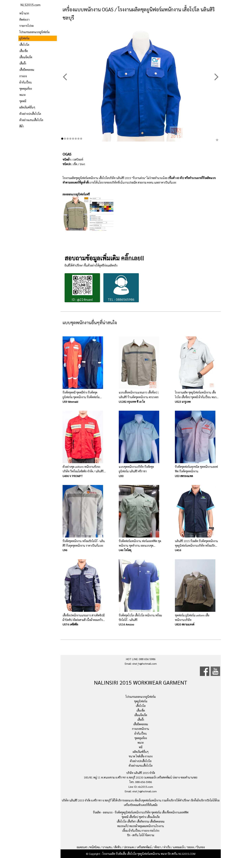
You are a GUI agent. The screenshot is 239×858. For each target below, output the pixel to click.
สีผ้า (21, 126)
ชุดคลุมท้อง (25, 88)
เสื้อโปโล (24, 44)
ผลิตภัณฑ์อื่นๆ (27, 107)
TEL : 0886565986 (121, 288)
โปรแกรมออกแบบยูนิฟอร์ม (34, 32)
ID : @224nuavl (82, 288)
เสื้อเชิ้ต (23, 51)
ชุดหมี (22, 101)
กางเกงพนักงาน (140, 729)
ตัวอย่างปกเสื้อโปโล (30, 114)
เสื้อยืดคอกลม (26, 69)
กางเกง (23, 76)
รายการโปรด (26, 26)
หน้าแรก (24, 13)
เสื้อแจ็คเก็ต (25, 57)
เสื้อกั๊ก (22, 63)
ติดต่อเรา (24, 19)
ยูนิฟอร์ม (24, 38)
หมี (140, 747)
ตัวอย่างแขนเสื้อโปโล (31, 120)
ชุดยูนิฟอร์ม (140, 701)
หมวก (22, 95)
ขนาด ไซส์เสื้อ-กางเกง (140, 756)
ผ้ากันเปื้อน (25, 82)
